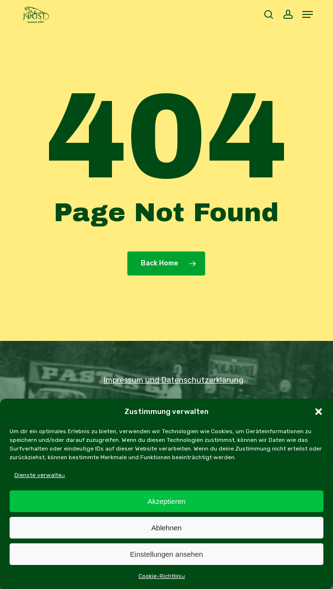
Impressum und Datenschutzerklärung (174, 380)
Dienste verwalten (39, 475)
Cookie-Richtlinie (161, 576)
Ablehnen (166, 528)
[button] (318, 411)
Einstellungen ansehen (166, 554)
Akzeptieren (166, 501)
